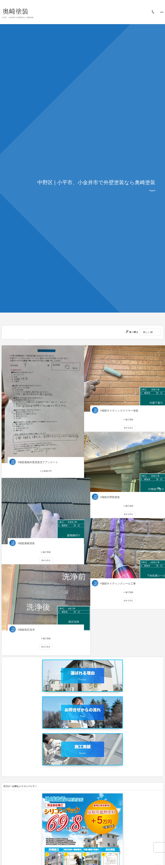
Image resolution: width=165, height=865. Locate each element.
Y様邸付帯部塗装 (109, 491)
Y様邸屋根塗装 (25, 537)
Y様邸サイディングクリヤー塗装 (118, 404)
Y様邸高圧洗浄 (25, 623)
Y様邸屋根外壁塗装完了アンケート (37, 450)
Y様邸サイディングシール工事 (117, 577)
